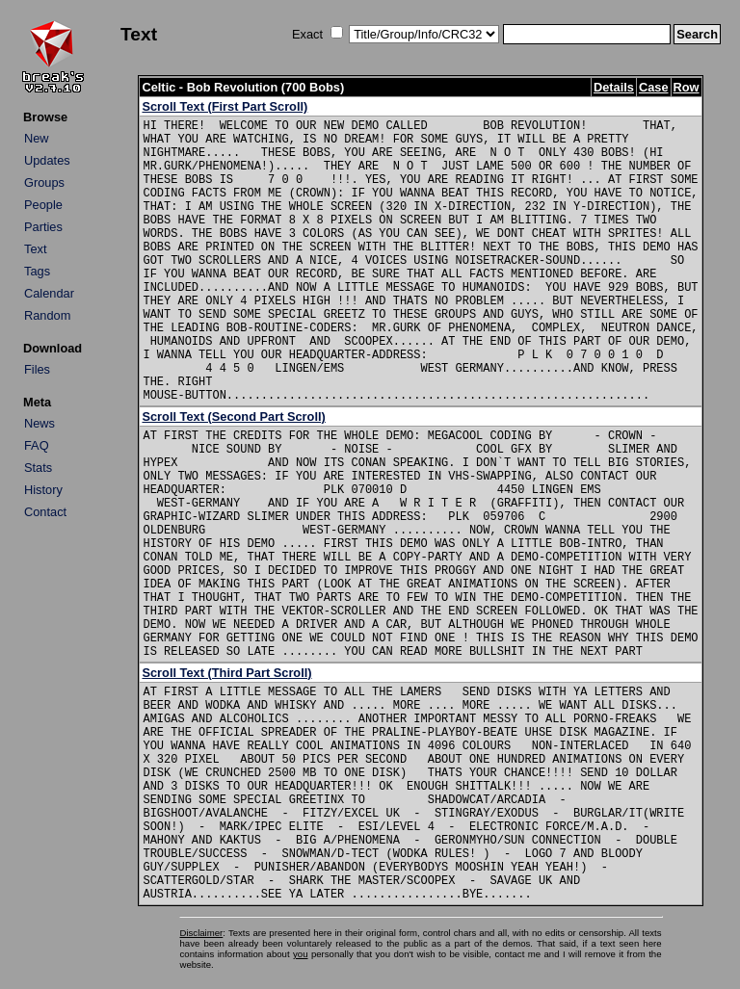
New (36, 138)
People (43, 204)
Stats (38, 467)
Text (35, 249)
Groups (44, 182)
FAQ (36, 445)
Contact (45, 512)
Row (687, 87)
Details (614, 87)
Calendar (49, 293)
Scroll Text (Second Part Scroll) (233, 416)
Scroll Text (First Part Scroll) (224, 106)
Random (47, 315)
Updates (47, 160)
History (43, 489)
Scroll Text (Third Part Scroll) (226, 672)
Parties (43, 227)
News (39, 423)
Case (654, 87)
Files (37, 369)
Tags (37, 271)
